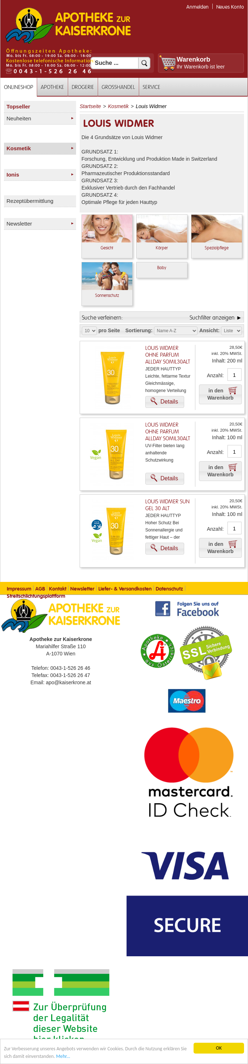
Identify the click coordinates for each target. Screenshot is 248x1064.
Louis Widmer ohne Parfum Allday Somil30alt (167, 355)
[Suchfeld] (120, 63)
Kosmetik (118, 106)
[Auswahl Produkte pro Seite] (89, 330)
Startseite (90, 106)
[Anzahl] (234, 375)
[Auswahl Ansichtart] (231, 330)
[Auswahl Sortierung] (176, 330)
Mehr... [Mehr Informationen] (63, 1056)
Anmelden (197, 7)
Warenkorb (193, 59)
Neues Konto (230, 7)
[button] (164, 402)
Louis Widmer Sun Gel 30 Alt (167, 505)
